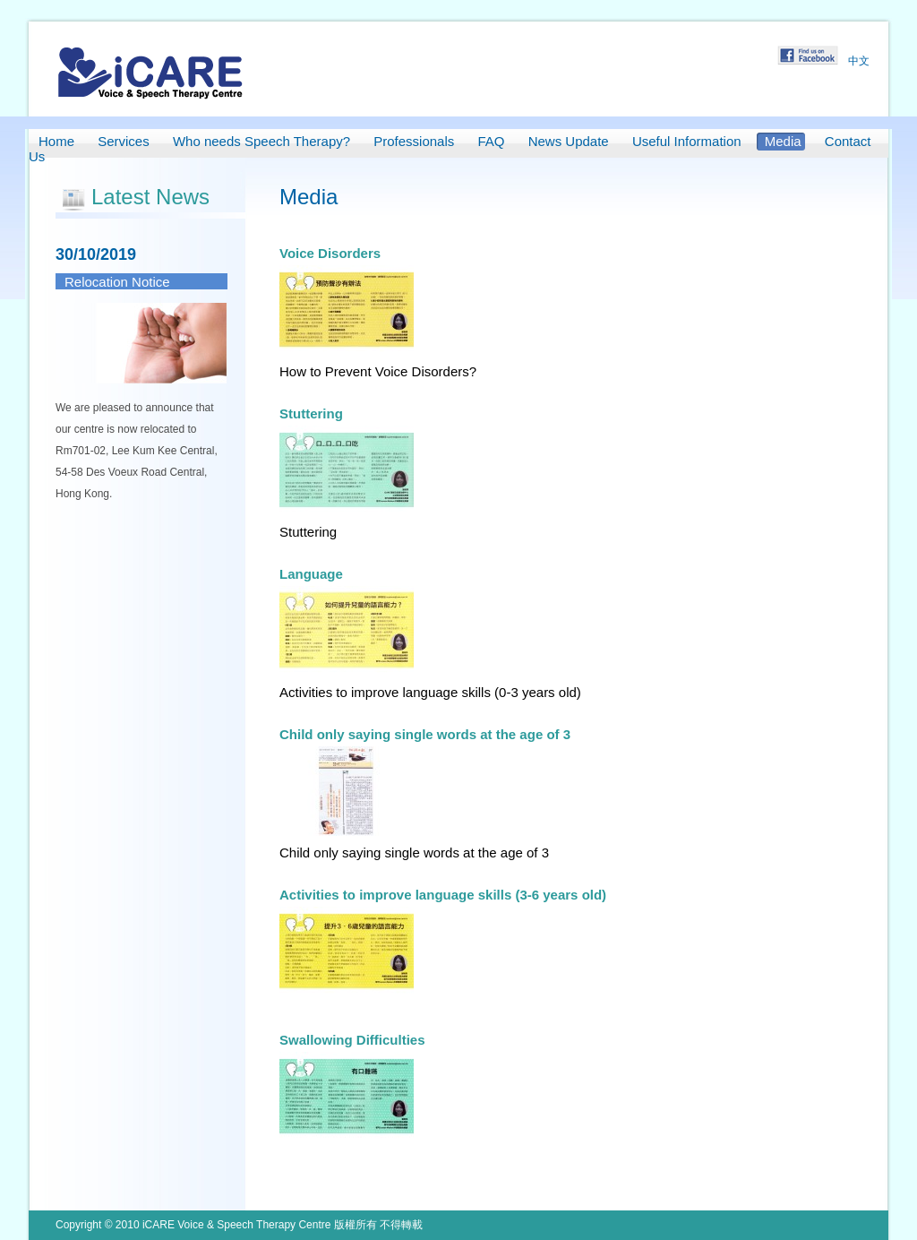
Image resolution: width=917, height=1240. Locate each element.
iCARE (150, 72)
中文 (859, 61)
